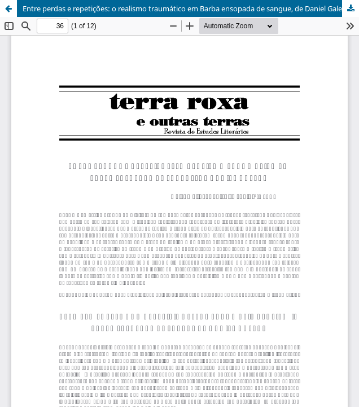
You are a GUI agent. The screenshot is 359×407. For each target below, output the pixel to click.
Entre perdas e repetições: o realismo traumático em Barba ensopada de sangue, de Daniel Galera (186, 8)
